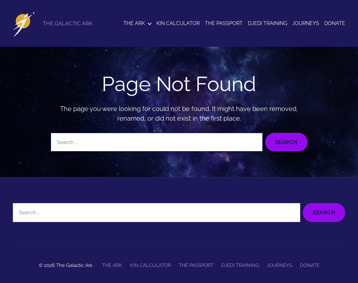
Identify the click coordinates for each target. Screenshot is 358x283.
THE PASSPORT (224, 23)
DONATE (334, 23)
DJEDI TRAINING (267, 23)
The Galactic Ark (74, 265)
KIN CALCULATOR (178, 23)
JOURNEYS (305, 23)
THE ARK (134, 23)
